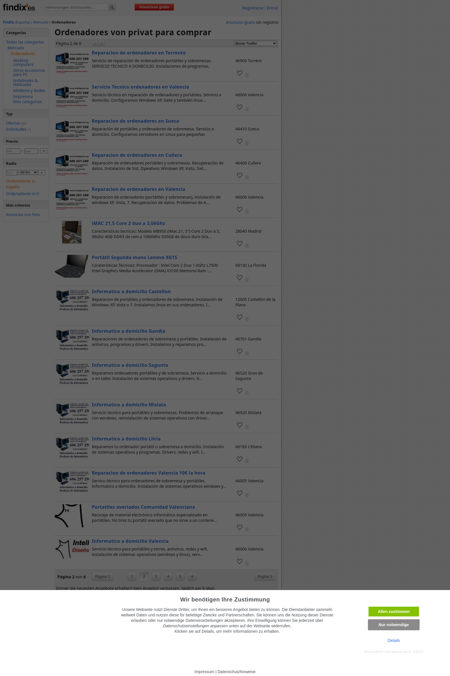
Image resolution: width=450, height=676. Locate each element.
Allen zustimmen (394, 611)
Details (394, 640)
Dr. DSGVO (416, 651)
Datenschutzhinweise (236, 671)
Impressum (204, 671)
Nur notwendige (394, 624)
